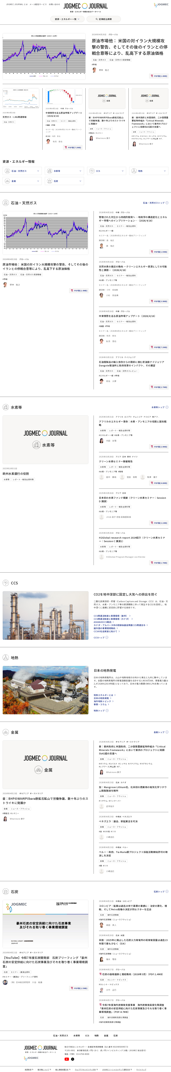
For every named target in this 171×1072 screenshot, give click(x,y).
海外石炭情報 (113, 915)
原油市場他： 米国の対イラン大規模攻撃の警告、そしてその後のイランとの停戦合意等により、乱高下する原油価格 (130, 47)
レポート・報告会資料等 (23, 479)
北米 (117, 782)
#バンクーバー (115, 800)
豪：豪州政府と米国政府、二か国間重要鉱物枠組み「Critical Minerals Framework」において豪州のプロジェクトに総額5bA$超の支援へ (150, 122)
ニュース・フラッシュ (103, 129)
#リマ (113, 831)
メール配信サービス (38, 4)
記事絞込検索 (105, 19)
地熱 (97, 1035)
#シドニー (99, 133)
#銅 (100, 865)
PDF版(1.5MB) (159, 252)
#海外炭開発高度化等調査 (110, 1022)
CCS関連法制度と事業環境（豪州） (111, 615)
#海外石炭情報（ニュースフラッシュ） (115, 919)
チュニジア (137, 416)
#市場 (94, 64)
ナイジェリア (130, 357)
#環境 (120, 471)
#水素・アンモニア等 (108, 280)
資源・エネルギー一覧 (65, 19)
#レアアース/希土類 (151, 138)
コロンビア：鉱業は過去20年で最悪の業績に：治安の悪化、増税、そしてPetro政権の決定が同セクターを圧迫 (133, 907)
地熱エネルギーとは (103, 695)
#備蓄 (48, 125)
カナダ (123, 782)
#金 (100, 831)
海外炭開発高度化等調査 (117, 1017)
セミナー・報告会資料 (68, 121)
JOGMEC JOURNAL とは (17, 4)
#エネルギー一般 (106, 230)
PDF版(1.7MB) (159, 563)
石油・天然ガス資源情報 (120, 60)
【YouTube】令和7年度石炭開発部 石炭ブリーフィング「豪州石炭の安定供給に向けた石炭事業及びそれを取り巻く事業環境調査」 (45, 961)
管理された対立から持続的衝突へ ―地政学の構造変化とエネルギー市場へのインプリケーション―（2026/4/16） (133, 218)
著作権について (44, 1069)
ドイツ (135, 456)
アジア (118, 456)
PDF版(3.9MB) (159, 302)
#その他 (106, 831)
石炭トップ (159, 891)
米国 (122, 935)
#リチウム (103, 800)
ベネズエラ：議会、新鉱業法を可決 (118, 821)
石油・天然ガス (99, 60)
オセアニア (108, 113)
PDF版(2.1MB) (159, 523)
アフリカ (119, 357)
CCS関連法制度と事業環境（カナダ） (112, 618)
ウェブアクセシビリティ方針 (86, 1069)
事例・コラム (100, 704)
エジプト (128, 416)
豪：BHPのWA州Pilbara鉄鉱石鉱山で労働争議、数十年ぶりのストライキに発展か (107, 120)
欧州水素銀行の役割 (16, 473)
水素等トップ (158, 407)
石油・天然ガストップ (154, 202)
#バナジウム (162, 136)
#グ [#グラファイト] (160, 138)
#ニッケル (152, 136)
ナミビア (147, 416)
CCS (87, 1035)
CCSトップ (99, 637)
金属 (91, 129)
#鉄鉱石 (92, 133)
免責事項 (29, 1069)
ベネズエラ (127, 816)
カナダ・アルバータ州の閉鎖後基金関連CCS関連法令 (119, 625)
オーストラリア (118, 113)
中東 (62, 108)
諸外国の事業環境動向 (104, 628)
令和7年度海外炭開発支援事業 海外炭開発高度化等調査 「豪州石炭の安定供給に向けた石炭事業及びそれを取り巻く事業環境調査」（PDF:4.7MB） (133, 1008)
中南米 (118, 816)
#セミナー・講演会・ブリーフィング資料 (20, 976)
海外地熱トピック (102, 701)
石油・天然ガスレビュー (127, 371)
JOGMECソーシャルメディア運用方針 (117, 1069)
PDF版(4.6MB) (159, 484)
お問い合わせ (54, 4)
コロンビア (127, 901)
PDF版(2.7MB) (159, 388)
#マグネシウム (137, 138)
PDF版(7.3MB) (73, 148)
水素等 (6, 479)
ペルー (125, 847)
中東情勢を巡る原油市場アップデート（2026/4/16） (127, 316)
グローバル (113, 34)
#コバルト (144, 136)
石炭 (6, 972)
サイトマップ (141, 1069)
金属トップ (159, 732)
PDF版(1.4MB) (159, 76)
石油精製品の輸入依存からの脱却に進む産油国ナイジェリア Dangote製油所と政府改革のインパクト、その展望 (133, 363)
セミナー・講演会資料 (20, 972)
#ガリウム (135, 136)
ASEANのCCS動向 (102, 622)
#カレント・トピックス (109, 984)
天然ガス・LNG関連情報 (15, 116)
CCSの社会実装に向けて (105, 631)
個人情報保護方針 (63, 1069)
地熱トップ (99, 710)
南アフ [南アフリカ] (155, 416)
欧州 (129, 456)
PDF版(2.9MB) (159, 447)
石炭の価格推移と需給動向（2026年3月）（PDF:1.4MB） (131, 974)
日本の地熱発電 (101, 698)
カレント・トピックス (116, 979)
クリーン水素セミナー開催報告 (116, 461)
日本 (124, 456)
